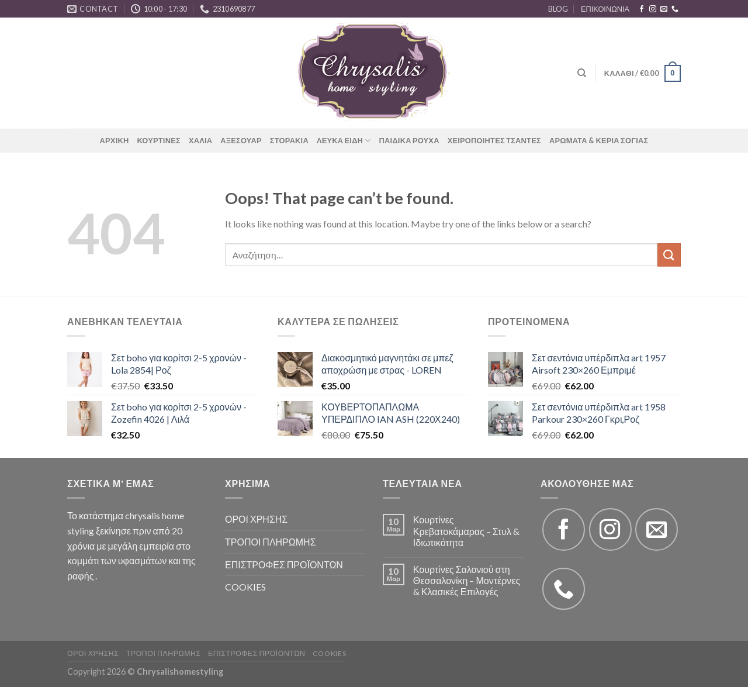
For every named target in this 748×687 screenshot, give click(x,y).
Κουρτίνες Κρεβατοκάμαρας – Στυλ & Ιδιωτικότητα (466, 530)
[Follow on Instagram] (652, 9)
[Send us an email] (663, 9)
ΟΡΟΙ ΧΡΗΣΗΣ (256, 518)
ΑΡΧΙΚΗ (114, 140)
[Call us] (674, 9)
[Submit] (669, 254)
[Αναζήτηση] (581, 73)
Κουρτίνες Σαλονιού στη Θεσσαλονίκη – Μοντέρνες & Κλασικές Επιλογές (466, 580)
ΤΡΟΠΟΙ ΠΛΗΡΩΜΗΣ (270, 541)
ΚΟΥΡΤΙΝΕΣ (158, 140)
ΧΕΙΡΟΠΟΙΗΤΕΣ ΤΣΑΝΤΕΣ (494, 140)
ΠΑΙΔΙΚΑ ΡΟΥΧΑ (409, 140)
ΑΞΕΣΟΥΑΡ (241, 140)
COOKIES (245, 586)
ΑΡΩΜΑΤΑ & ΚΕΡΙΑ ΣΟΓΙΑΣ (599, 140)
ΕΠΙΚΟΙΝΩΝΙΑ (605, 8)
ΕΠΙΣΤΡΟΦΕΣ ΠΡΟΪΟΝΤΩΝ (284, 564)
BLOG (558, 8)
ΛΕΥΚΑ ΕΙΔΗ (344, 140)
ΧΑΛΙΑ (200, 140)
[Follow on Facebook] (641, 9)
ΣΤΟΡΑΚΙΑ (289, 140)
